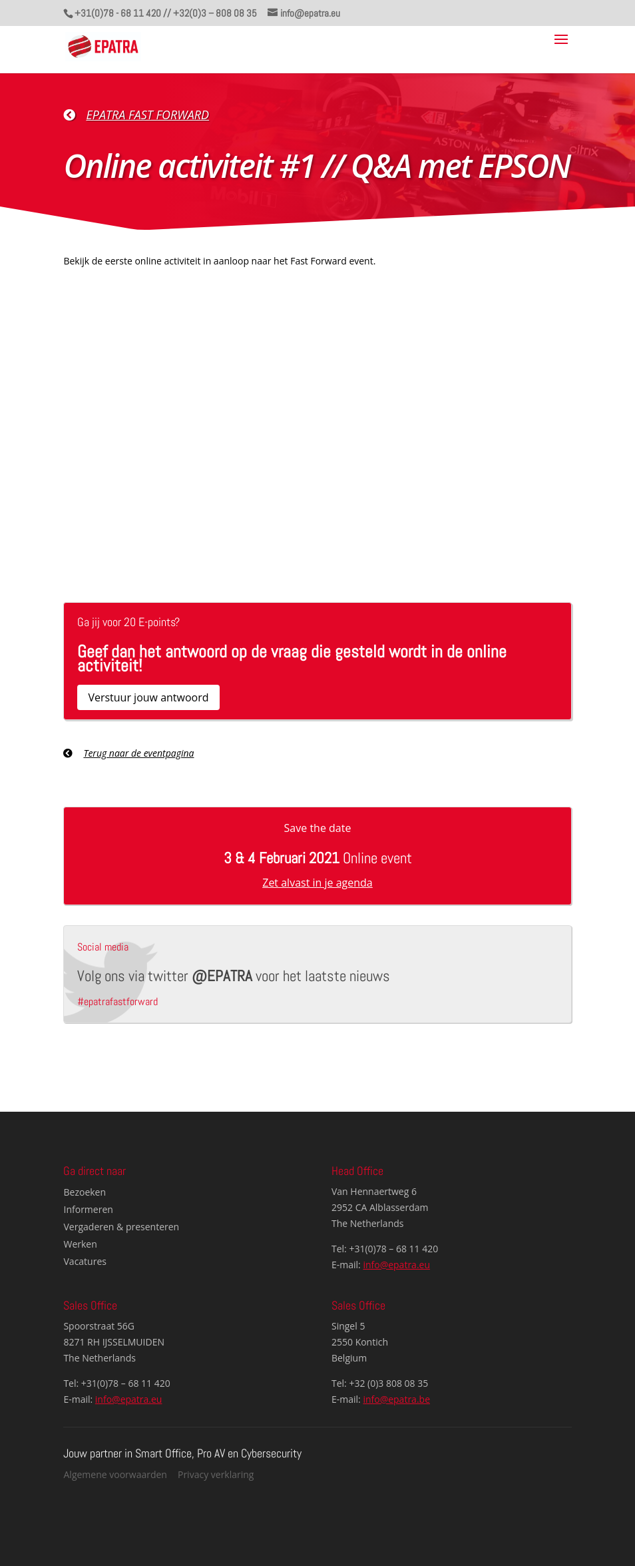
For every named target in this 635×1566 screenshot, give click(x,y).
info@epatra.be (396, 1399)
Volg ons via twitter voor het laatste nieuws (233, 976)
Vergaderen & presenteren (122, 1226)
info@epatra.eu (396, 1264)
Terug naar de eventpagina (138, 753)
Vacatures (85, 1261)
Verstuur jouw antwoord (148, 697)
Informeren (88, 1209)
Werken (80, 1244)
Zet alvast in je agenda (317, 882)
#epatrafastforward (117, 1001)
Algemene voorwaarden (115, 1474)
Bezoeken (85, 1192)
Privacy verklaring (216, 1474)
